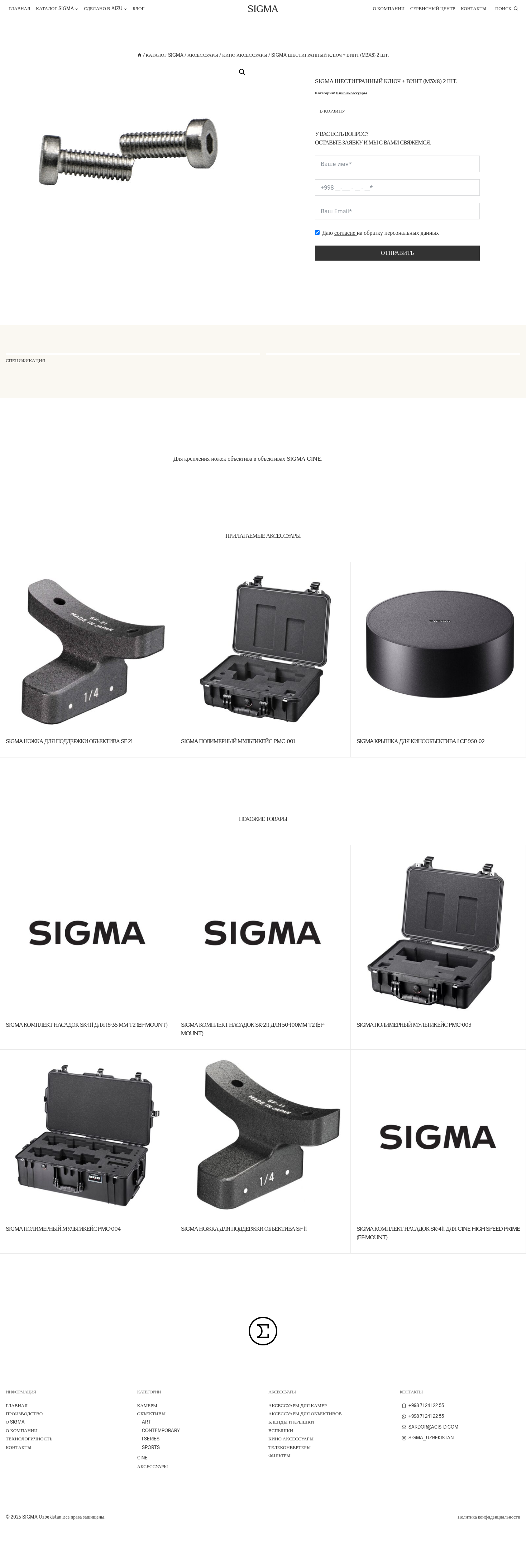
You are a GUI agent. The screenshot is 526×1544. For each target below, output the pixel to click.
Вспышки (280, 1430)
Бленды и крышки (291, 1422)
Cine (142, 1457)
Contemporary (161, 1430)
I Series (150, 1438)
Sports (151, 1447)
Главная (19, 8)
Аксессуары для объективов (305, 1413)
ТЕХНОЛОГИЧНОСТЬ (29, 1438)
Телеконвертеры (289, 1447)
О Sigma (15, 1422)
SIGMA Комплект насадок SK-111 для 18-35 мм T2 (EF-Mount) (86, 1024)
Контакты (474, 8)
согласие (345, 232)
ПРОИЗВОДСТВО (24, 1413)
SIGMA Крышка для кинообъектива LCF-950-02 (420, 741)
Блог (138, 8)
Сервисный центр (432, 8)
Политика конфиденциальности (489, 1517)
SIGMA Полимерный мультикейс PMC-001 (238, 741)
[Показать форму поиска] (506, 9)
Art (146, 1422)
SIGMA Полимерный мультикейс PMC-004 (63, 1228)
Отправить (397, 253)
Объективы (151, 1413)
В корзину (332, 111)
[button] (242, 72)
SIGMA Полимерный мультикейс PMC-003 (414, 1024)
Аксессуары (152, 1466)
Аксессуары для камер (297, 1405)
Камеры (147, 1405)
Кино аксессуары (351, 92)
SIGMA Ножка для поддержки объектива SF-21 (69, 741)
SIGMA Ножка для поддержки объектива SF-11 (244, 1228)
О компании (389, 8)
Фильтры (279, 1455)
